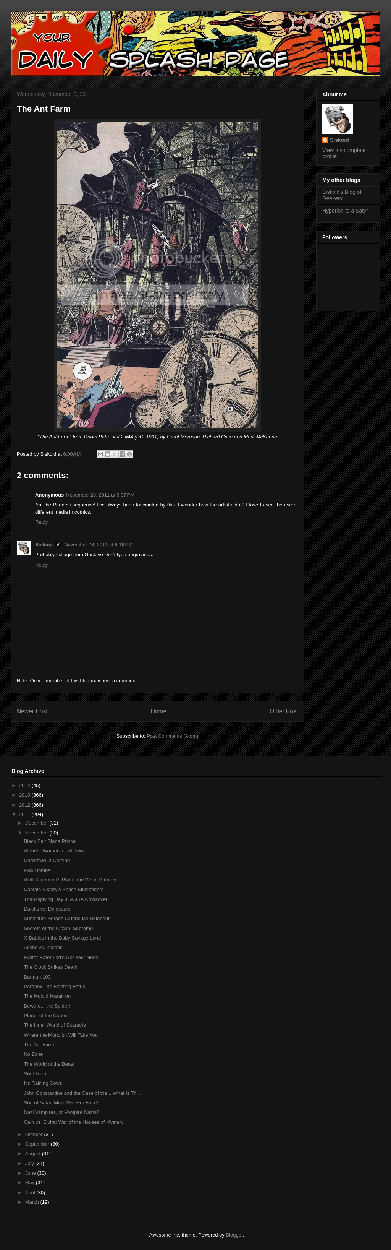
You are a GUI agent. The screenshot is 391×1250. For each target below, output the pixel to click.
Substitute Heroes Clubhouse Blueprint (66, 918)
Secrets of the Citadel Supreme (58, 928)
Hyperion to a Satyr (345, 211)
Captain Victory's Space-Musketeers (63, 889)
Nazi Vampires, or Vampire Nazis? (61, 1112)
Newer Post (32, 711)
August (33, 1153)
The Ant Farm (39, 1044)
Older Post (284, 711)
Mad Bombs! (38, 870)
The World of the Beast (49, 1064)
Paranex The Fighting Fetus (54, 986)
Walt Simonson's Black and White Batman (70, 880)
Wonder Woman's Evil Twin (54, 851)
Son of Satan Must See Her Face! (61, 1103)
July (30, 1163)
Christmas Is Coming (47, 860)
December (37, 823)
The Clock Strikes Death (50, 967)
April (31, 1192)
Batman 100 (37, 977)
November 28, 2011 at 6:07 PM (100, 495)
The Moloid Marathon (47, 996)
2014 (25, 785)
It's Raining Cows (43, 1083)
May (30, 1182)
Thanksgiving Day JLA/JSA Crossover (65, 899)
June (31, 1173)
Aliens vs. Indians (43, 947)
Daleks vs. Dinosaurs (47, 909)
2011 (25, 814)
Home (159, 711)
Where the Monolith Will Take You (60, 1035)
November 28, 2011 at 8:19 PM (98, 544)
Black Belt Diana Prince (50, 841)
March (32, 1202)
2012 (25, 805)
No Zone (33, 1054)
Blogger (234, 1235)
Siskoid (44, 544)
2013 (25, 795)
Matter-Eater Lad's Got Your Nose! (61, 957)
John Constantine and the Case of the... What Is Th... (82, 1093)
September (38, 1144)
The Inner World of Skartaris (55, 1025)
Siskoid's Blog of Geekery (341, 195)
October (34, 1134)
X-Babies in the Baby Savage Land (62, 938)
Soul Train (35, 1073)
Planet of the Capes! (46, 1015)
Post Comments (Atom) (172, 736)
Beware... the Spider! (47, 1006)
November (37, 833)
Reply (41, 522)
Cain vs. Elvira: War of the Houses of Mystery (73, 1122)
